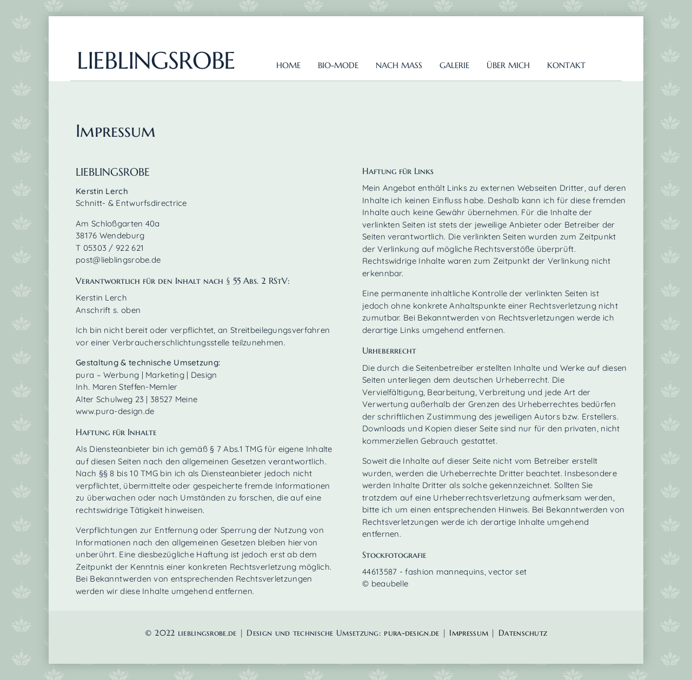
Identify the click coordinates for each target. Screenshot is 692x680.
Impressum (468, 633)
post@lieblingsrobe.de (118, 260)
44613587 (379, 571)
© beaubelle (385, 583)
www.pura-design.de (115, 411)
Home (288, 65)
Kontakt (566, 65)
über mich (508, 65)
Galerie (454, 65)
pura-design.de (413, 633)
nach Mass (399, 65)
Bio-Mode (338, 65)
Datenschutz (522, 633)
